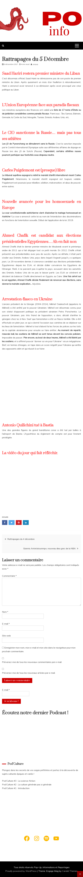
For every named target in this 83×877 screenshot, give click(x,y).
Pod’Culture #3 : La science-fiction (18, 780)
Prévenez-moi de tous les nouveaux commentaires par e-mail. (32, 662)
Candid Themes (69, 871)
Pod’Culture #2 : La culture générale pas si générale (26, 784)
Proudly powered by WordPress (21, 871)
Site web (6, 635)
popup (35, 64)
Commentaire (9, 575)
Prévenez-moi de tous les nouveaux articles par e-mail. (28, 672)
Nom (5, 611)
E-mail (6, 623)
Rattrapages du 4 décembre (21, 539)
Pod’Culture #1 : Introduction (16, 788)
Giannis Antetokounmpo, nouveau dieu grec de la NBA (49, 548)
